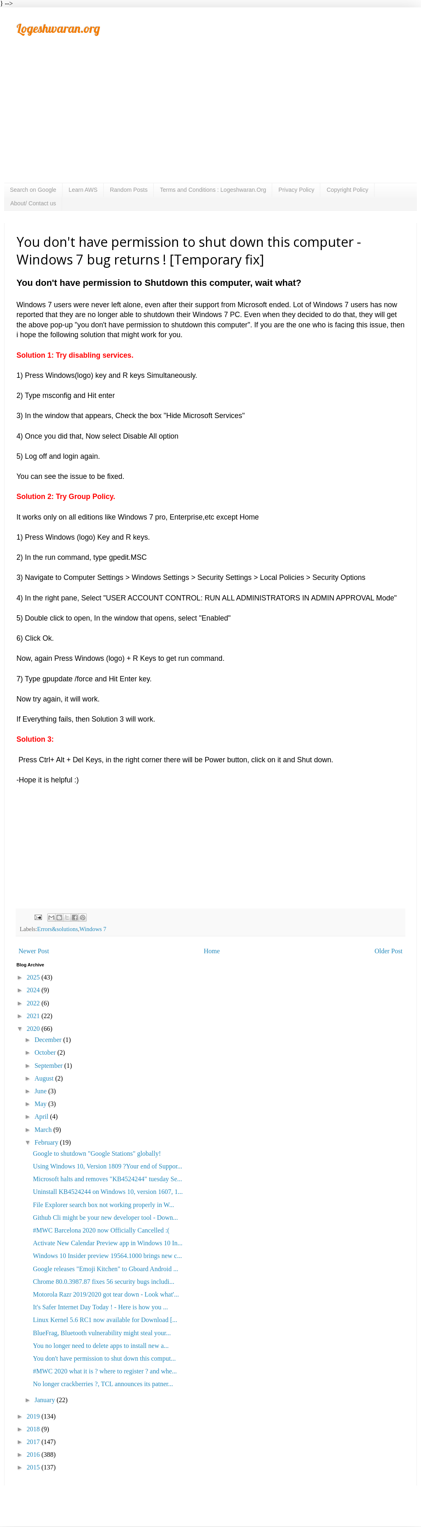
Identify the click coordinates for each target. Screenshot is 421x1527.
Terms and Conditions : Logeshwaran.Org (213, 189)
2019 (34, 1416)
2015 (34, 1467)
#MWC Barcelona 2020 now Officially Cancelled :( (101, 1230)
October (46, 1052)
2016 (34, 1454)
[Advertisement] (210, 121)
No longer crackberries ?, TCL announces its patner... (103, 1383)
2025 (34, 977)
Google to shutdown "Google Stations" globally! (97, 1153)
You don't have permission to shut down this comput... (104, 1358)
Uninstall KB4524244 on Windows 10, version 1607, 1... (108, 1191)
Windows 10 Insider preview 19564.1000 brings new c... (107, 1255)
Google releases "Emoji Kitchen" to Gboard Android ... (105, 1268)
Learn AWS (83, 189)
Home (212, 950)
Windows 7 (92, 929)
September (49, 1065)
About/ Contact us (33, 203)
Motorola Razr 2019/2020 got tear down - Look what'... (106, 1294)
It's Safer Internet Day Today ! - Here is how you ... (100, 1307)
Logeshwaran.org (58, 28)
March (44, 1129)
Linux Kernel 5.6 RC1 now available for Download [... (105, 1319)
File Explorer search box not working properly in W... (103, 1204)
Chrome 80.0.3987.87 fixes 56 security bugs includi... (103, 1281)
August (45, 1078)
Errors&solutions (57, 929)
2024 (34, 990)
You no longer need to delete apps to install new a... (101, 1345)
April (42, 1116)
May (41, 1103)
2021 (34, 1015)
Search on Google (33, 189)
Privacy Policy (296, 189)
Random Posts (129, 189)
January (46, 1399)
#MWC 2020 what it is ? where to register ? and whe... (105, 1371)
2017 (34, 1441)
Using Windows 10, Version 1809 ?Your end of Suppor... (107, 1166)
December (49, 1039)
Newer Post (34, 950)
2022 (34, 1003)
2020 (34, 1028)
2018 (34, 1429)
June (41, 1091)
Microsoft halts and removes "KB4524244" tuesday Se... (107, 1178)
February (47, 1142)
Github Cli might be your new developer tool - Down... (105, 1217)
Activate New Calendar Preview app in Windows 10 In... (108, 1243)
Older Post (388, 950)
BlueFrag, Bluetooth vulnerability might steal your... (102, 1332)
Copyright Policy (347, 189)
